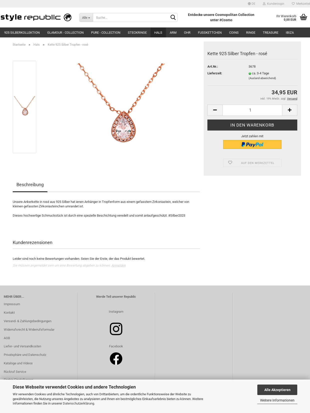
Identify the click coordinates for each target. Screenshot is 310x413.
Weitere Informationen (277, 400)
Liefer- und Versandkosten (22, 346)
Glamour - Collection (65, 32)
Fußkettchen (210, 32)
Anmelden (118, 265)
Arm (173, 32)
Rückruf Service (15, 372)
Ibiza (290, 32)
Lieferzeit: (214, 73)
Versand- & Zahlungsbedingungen (27, 321)
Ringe (250, 32)
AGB (7, 338)
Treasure (270, 32)
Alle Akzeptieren (277, 390)
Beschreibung (30, 184)
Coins (234, 32)
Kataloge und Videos (18, 363)
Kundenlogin (273, 3)
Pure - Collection (105, 32)
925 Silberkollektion (22, 32)
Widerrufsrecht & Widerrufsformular (29, 329)
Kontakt (9, 312)
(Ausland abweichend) (262, 78)
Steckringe (137, 32)
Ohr (187, 32)
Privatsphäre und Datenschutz (25, 355)
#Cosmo (225, 20)
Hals (158, 32)
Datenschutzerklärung (78, 403)
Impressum (12, 304)
